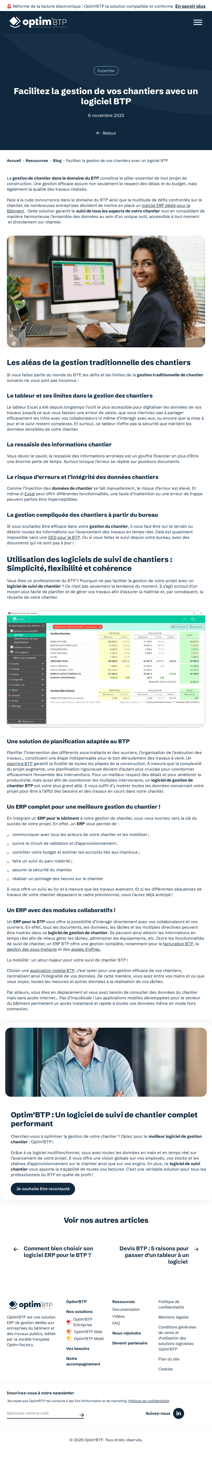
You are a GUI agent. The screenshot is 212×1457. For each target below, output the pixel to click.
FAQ (116, 1324)
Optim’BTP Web (84, 1333)
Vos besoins (77, 1349)
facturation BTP (178, 943)
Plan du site (168, 1360)
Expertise (106, 70)
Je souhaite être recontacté (44, 1189)
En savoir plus (190, 6)
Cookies (165, 1370)
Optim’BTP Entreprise (79, 1323)
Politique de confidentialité (171, 1305)
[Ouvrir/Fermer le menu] (198, 22)
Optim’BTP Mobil (85, 1340)
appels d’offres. (87, 949)
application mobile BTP (52, 970)
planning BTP (20, 763)
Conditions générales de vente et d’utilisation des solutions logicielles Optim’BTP (177, 1339)
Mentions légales (173, 1318)
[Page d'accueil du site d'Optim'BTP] (38, 22)
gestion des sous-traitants (32, 949)
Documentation (126, 1310)
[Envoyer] (81, 1415)
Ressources (123, 1302)
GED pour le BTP (64, 537)
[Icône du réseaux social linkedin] (178, 1415)
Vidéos (118, 1317)
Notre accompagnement (83, 1362)
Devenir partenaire (129, 1344)
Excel (30, 493)
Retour (106, 133)
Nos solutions (79, 1312)
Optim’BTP (76, 1302)
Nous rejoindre (126, 1334)
